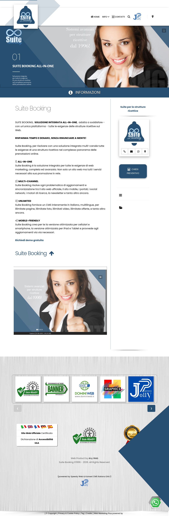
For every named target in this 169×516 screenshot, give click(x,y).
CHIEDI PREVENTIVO (133, 171)
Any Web (93, 458)
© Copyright (51, 513)
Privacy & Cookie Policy (68, 513)
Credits (89, 513)
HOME (95, 16)
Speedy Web (77, 476)
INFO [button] (105, 17)
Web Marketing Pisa (103, 513)
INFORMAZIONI (84, 92)
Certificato (37, 433)
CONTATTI (118, 16)
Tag (82, 513)
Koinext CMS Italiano (96, 476)
